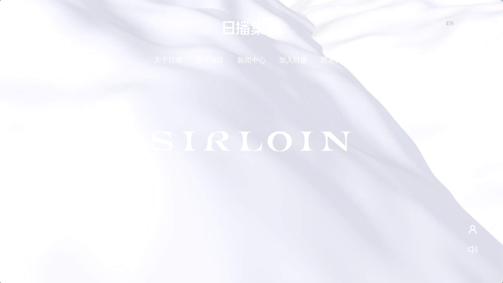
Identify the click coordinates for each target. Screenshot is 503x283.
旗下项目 (210, 60)
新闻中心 (251, 60)
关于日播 (168, 60)
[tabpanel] (251, 141)
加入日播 (293, 60)
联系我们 (335, 60)
